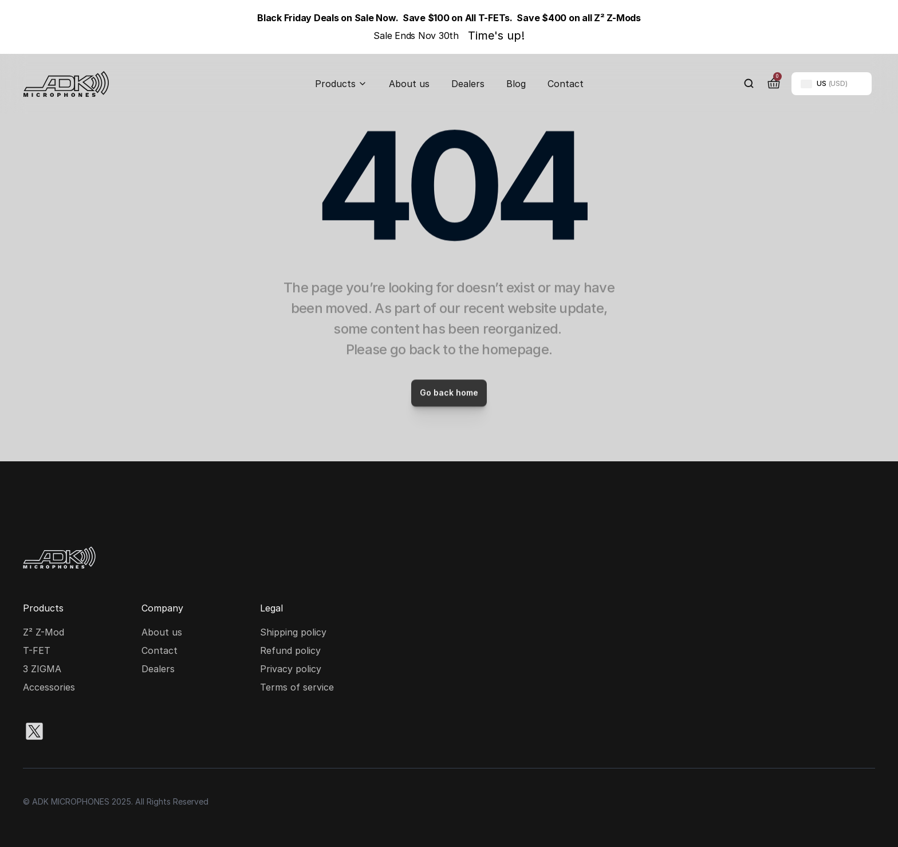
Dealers (468, 83)
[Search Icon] (749, 83)
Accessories (49, 687)
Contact (566, 83)
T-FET (36, 650)
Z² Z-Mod (43, 632)
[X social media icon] (34, 731)
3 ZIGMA (42, 669)
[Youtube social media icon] (144, 731)
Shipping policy (293, 632)
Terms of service (297, 687)
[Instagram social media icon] (71, 731)
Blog (516, 83)
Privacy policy (290, 669)
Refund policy (290, 650)
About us (409, 83)
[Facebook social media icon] (107, 731)
